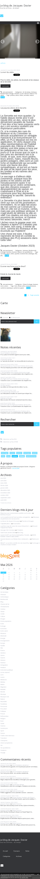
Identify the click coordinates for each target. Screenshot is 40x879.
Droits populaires (6, 621)
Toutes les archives (6, 503)
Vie (1, 745)
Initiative (3, 667)
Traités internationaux (7, 735)
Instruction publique (7, 670)
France (3, 650)
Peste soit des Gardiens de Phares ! (24, 797)
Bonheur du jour (6, 515)
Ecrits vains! (4, 631)
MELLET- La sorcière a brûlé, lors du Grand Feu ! (15, 543)
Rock (2, 721)
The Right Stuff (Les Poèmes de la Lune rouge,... (15, 379)
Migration (3, 687)
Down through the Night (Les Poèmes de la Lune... (16, 405)
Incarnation (16, 524)
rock (3, 456)
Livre (2, 286)
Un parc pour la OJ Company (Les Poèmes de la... (16, 411)
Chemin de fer (5, 604)
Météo (3, 684)
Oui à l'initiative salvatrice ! (9, 353)
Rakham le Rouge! (6, 398)
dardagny (27, 453)
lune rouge (5, 453)
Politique (3, 711)
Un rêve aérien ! (5, 385)
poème (12, 95)
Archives (19, 856)
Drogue (3, 619)
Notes (27, 851)
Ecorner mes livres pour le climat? (13, 266)
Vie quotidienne (27, 252)
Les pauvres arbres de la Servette (13, 108)
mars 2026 (4, 483)
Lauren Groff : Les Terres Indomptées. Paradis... (15, 535)
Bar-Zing (20, 532)
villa (36, 254)
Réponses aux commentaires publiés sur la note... (16, 513)
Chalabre (20, 530)
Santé (2, 723)
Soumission (4, 728)
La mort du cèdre (7, 72)
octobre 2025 (5, 495)
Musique (3, 694)
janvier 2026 (4, 488)
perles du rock (31, 456)
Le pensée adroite (6, 359)
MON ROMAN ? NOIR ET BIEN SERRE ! (18, 536)
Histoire (3, 660)
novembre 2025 (5, 493)
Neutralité (4, 701)
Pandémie (4, 704)
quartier (17, 254)
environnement (31, 286)
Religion (3, 718)
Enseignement (5, 641)
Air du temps (27, 92)
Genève (16, 93)
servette (26, 95)
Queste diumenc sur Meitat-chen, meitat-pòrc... (15, 539)
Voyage (3, 753)
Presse (3, 714)
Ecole (2, 624)
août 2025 (4, 500)
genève (35, 453)
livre (16, 286)
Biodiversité (4, 93)
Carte (4, 303)
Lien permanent (7, 92)
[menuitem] (5, 851)
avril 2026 (3, 481)
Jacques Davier (5, 765)
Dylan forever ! (17, 804)
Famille (3, 646)
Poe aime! (4, 709)
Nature (32, 93)
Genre (3, 655)
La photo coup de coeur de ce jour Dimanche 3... (15, 526)
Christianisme (5, 607)
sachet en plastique (7, 288)
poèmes (19, 453)
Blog (2, 602)
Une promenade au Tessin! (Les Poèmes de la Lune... (17, 366)
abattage (31, 254)
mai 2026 (3, 478)
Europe (3, 643)
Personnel (4, 706)
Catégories (6, 856)
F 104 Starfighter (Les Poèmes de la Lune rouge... (16, 372)
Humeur (14, 252)
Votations (3, 750)
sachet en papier (18, 288)
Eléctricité (3, 636)
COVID (2, 614)
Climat (25, 284)
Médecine (4, 680)
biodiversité (24, 254)
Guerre (3, 658)
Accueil (5, 851)
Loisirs (6, 286)
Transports (4, 740)
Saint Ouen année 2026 (8, 532)
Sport (2, 731)
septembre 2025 (6, 498)
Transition (4, 738)
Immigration (4, 665)
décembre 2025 (5, 490)
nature (32, 95)
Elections (3, 633)
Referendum (4, 716)
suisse (12, 453)
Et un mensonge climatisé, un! (10, 392)
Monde (3, 692)
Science (3, 726)
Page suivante (34, 295)
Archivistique (5, 597)
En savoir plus (24, 877)
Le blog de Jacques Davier (15, 5)
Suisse (3, 733)
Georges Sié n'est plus (8, 530)
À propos (17, 851)
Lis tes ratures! (24, 93)
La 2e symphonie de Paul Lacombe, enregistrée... (16, 517)
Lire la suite (5, 86)
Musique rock (5, 697)
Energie (3, 638)
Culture (3, 616)
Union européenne (6, 743)
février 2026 (4, 485)
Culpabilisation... (6, 524)
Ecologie (11, 93)
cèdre (21, 95)
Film (2, 648)
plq (1, 255)
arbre (17, 95)
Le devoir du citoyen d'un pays (10, 521)
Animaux (34, 92)
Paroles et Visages (28, 521)
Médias (3, 682)
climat (19, 286)
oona (8, 456)
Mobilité (3, 689)
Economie (4, 628)
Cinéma (3, 609)
